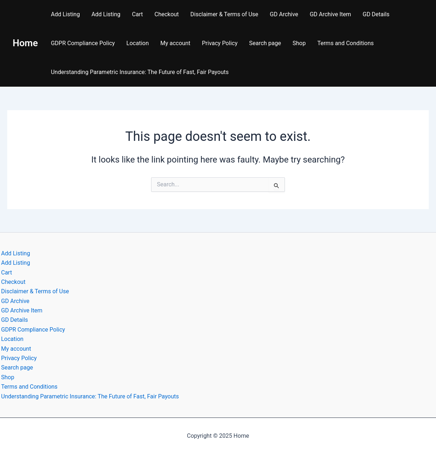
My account (175, 43)
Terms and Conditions (345, 43)
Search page (265, 43)
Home (25, 43)
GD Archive (284, 14)
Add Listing (65, 14)
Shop (298, 43)
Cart (137, 14)
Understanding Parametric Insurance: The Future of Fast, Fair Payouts (140, 72)
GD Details (376, 14)
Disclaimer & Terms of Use (224, 14)
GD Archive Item (330, 14)
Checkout (166, 14)
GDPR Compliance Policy (83, 43)
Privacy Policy (220, 43)
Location (138, 43)
